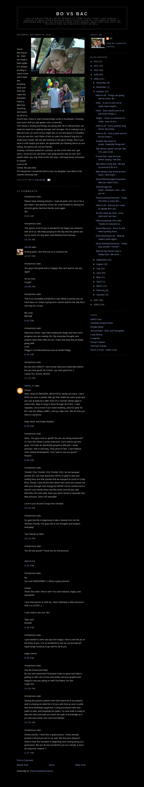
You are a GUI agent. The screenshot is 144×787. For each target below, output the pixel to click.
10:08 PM (29, 286)
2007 (96, 300)
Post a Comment (25, 760)
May (98, 277)
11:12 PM (29, 378)
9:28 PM (29, 658)
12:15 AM (29, 722)
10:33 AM (29, 508)
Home (52, 765)
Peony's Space (97, 342)
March (99, 286)
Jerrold (27, 247)
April (98, 281)
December (101, 82)
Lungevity (95, 338)
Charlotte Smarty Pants (101, 323)
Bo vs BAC (72, 13)
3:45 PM (29, 627)
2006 (96, 304)
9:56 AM (29, 460)
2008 (96, 79)
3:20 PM (29, 565)
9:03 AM (29, 216)
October (100, 91)
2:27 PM (29, 753)
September (102, 260)
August (100, 264)
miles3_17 (29, 385)
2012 (96, 61)
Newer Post (22, 765)
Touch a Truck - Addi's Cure (103, 350)
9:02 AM (29, 320)
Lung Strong (96, 334)
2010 (96, 70)
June (99, 273)
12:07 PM (29, 256)
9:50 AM (29, 426)
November (101, 87)
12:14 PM (29, 538)
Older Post (80, 765)
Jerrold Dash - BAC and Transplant (107, 330)
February (101, 290)
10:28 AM (29, 239)
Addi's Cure (96, 319)
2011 (96, 66)
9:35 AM (29, 354)
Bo (111, 38)
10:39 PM (29, 688)
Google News (96, 327)
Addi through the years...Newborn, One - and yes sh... (110, 190)
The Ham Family (98, 346)
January (100, 294)
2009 (96, 74)
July (98, 268)
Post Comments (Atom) (41, 771)
